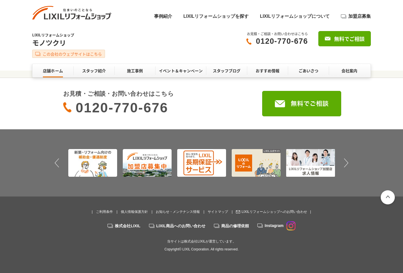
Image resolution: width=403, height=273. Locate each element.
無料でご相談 (349, 39)
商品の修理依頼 (235, 226)
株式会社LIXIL (127, 226)
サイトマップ (218, 212)
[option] (92, 163)
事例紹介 (163, 16)
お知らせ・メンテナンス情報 (178, 212)
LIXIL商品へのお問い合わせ (180, 226)
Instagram (280, 225)
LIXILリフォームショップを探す (216, 16)
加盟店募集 (359, 16)
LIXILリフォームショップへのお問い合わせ (274, 212)
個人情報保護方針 (134, 212)
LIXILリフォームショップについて (295, 16)
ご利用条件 (104, 212)
